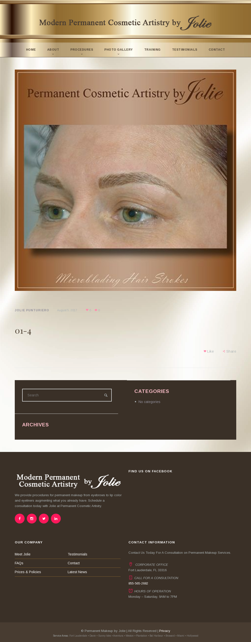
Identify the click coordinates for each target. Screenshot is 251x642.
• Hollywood (191, 635)
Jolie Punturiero (32, 310)
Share (231, 351)
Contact (217, 49)
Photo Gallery (118, 49)
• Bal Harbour (155, 635)
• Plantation (140, 635)
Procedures (81, 49)
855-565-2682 (138, 583)
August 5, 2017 (67, 310)
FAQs (19, 563)
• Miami (179, 635)
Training (152, 49)
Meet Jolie (23, 554)
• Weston (129, 635)
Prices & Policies (28, 572)
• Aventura (117, 635)
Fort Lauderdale (78, 635)
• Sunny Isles (103, 635)
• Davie (92, 635)
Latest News (77, 572)
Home (31, 49)
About (53, 49)
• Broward (169, 635)
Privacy (164, 631)
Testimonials (184, 49)
